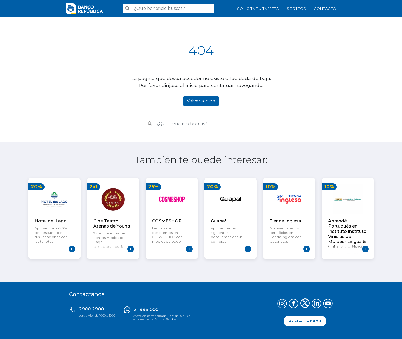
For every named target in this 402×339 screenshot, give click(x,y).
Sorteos (296, 8)
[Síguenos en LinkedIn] (316, 304)
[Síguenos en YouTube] (328, 304)
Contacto (325, 8)
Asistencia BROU (305, 321)
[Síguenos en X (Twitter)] (305, 304)
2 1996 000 (146, 309)
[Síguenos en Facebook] (293, 304)
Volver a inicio (201, 100)
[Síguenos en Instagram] (282, 304)
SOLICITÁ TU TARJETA (258, 8)
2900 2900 (91, 309)
